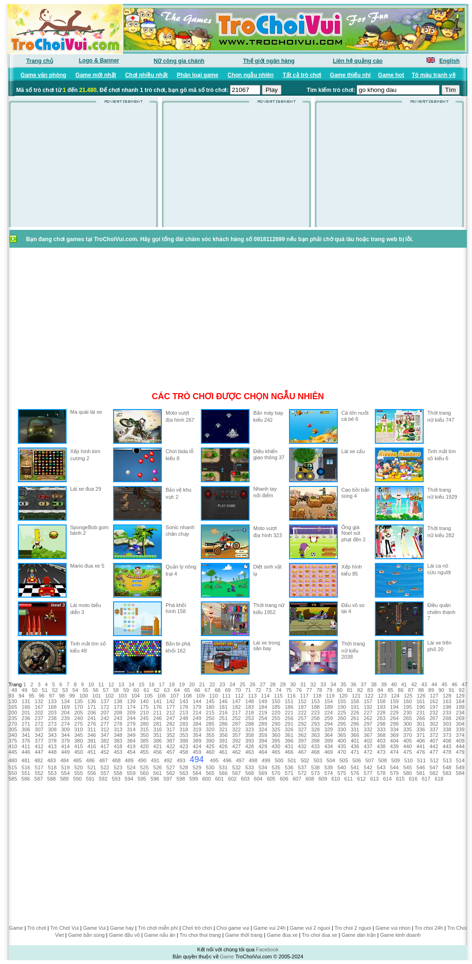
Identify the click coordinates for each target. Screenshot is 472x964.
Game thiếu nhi (350, 75)
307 (39, 729)
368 (381, 735)
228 (381, 712)
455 (144, 752)
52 (55, 690)
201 (26, 712)
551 (26, 773)
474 (394, 752)
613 (374, 779)
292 (302, 724)
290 (276, 724)
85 (390, 690)
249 (197, 718)
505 (343, 760)
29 (283, 684)
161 (420, 701)
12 (111, 684)
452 (104, 752)
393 (249, 741)
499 (266, 760)
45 (444, 684)
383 (118, 741)
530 (210, 767)
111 (226, 695)
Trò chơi (36, 928)
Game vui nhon (393, 928)
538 (315, 767)
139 (131, 701)
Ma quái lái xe (86, 412)
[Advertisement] (83, 168)
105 (148, 695)
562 (171, 773)
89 (431, 690)
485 (77, 760)
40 (393, 684)
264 (394, 718)
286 (223, 724)
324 (263, 729)
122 (369, 695)
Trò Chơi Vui (64, 928)
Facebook (267, 949)
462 (236, 752)
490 (142, 760)
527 (171, 767)
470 (341, 752)
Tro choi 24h (429, 928)
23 (222, 684)
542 (368, 767)
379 (65, 741)
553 (52, 773)
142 (171, 701)
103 (122, 695)
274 (65, 724)
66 (197, 690)
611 (348, 779)
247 (171, 718)
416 (91, 746)
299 (394, 724)
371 (420, 735)
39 (384, 684)
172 (104, 707)
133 (52, 701)
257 (302, 718)
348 (118, 735)
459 (197, 752)
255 (276, 718)
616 (413, 779)
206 (91, 712)
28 (272, 684)
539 (328, 767)
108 (187, 695)
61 (146, 690)
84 (380, 690)
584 (460, 773)
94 (21, 695)
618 (439, 779)
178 (184, 707)
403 (381, 741)
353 (184, 735)
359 (263, 735)
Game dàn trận (359, 935)
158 (381, 701)
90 (441, 690)
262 (368, 718)
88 (421, 690)
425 (210, 746)
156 (354, 701)
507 (369, 760)
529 (197, 767)
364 (328, 735)
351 (157, 735)
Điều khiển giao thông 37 (269, 454)
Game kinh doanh (400, 935)
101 (96, 695)
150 (276, 701)
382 (104, 741)
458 (184, 752)
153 (315, 701)
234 (460, 712)
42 (414, 684)
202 (39, 712)
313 (118, 729)
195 (407, 707)
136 (91, 701)
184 (263, 707)
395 (276, 741)
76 (299, 690)
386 (157, 741)
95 (31, 695)
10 (91, 684)
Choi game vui (232, 928)
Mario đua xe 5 (87, 566)
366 (354, 735)
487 (103, 760)
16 (151, 684)
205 (78, 712)
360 (276, 735)
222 (302, 712)
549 (460, 767)
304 (460, 724)
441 (420, 746)
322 (236, 729)
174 (131, 707)
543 (381, 767)
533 (249, 767)
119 (330, 695)
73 (268, 690)
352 (171, 735)
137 (104, 701)
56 (96, 690)
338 (447, 729)
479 (460, 752)
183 (249, 707)
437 (368, 746)
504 (331, 760)
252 (236, 718)
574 (328, 773)
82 (360, 690)
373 (447, 735)
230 (407, 712)
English (449, 61)
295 (341, 724)
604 (258, 779)
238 (52, 718)
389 (197, 741)
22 (212, 684)
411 (26, 746)
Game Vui (94, 928)
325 (276, 729)
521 (91, 767)
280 (144, 724)
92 (461, 690)
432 (302, 746)
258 (315, 718)
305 (12, 729)
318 (184, 729)
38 (373, 684)
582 (434, 773)
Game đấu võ (124, 935)
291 (289, 724)
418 (118, 746)
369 (394, 735)
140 (144, 701)
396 (289, 741)
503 (317, 760)
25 (242, 684)
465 (276, 752)
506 (356, 760)
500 (278, 760)
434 (328, 746)
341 (26, 735)
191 (354, 707)
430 (276, 746)
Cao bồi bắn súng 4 (356, 493)
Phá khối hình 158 (176, 608)
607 (297, 779)
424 (197, 746)
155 (341, 701)
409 (460, 741)
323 (249, 729)
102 (109, 695)
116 (291, 695)
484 (64, 760)
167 (39, 707)
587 (38, 779)
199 (460, 707)
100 (83, 695)
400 (341, 741)
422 (171, 746)
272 (39, 724)
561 (157, 773)
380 (78, 741)
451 (91, 752)
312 (104, 729)
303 (447, 724)
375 (12, 741)
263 (381, 718)
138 (118, 701)
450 (78, 752)
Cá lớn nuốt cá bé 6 (355, 416)
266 (420, 718)
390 (210, 741)
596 (155, 779)
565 (210, 773)
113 (252, 695)
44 (434, 684)
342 (39, 735)
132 (39, 701)
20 (192, 684)
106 (161, 695)
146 (223, 701)
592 (103, 779)
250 (210, 718)
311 (91, 729)
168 (52, 707)
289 (263, 724)
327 (302, 729)
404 (394, 741)
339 (460, 729)
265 (407, 718)
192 (368, 707)
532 (236, 767)
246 (157, 718)
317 (171, 729)
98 (62, 695)
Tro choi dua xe (319, 935)
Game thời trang (244, 935)
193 (381, 707)
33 (323, 684)
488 (116, 760)
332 (368, 729)
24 (232, 684)
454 (131, 752)
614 (387, 779)
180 (210, 707)
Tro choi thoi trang (200, 935)
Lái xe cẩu (353, 451)
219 (263, 712)
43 (424, 684)
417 (104, 746)
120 (343, 695)
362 (302, 735)
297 (368, 724)
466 (289, 752)
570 (276, 773)
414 (65, 746)
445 (12, 752)
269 (460, 718)
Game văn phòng (43, 75)
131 (26, 701)
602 (232, 779)
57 (105, 690)
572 (302, 773)
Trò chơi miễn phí (158, 928)
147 (236, 701)
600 (206, 779)
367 (368, 735)
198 (447, 707)
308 (52, 729)
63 (166, 690)
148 (249, 701)
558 (118, 773)
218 (249, 712)
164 (460, 701)
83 (370, 690)
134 (65, 701)
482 (38, 760)
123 (382, 695)
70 (238, 690)
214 (197, 712)
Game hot (391, 75)
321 (223, 729)
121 (356, 695)
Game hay (122, 928)
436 (354, 746)
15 (142, 684)
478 (447, 752)
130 (12, 701)
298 (381, 724)
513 (447, 760)
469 (328, 752)
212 (171, 712)
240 (78, 718)
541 (354, 767)
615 (400, 779)
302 (434, 724)
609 (323, 779)
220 (276, 712)
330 (341, 729)
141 (157, 701)
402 (368, 741)
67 (207, 690)
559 (131, 773)
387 (171, 741)
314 (131, 729)
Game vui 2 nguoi (310, 928)
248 (184, 718)
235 (12, 718)
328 (315, 729)
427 (236, 746)
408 (447, 741)
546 (420, 767)
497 (240, 760)
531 (223, 767)
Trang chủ (39, 61)
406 (420, 741)
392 (236, 741)
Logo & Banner (99, 60)
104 (135, 695)
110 (213, 695)
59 (126, 690)
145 (210, 701)
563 (184, 773)
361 (289, 735)
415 (78, 746)
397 (302, 741)
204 (65, 712)
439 (394, 746)
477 (434, 752)
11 (101, 684)
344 (65, 735)
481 (26, 760)
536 (289, 767)
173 (118, 707)
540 (341, 767)
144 (197, 701)
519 (65, 767)
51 (44, 690)
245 (144, 718)
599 (193, 779)
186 (289, 707)
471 (354, 752)
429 (263, 746)
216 (223, 712)
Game (16, 928)
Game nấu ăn (159, 935)
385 (144, 741)
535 (276, 767)
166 (26, 707)
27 (263, 684)
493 (181, 760)
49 (24, 690)
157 (368, 701)
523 (118, 767)
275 (78, 724)
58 (116, 690)
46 (454, 684)
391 (223, 741)
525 (144, 767)
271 (26, 724)
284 (197, 724)
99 (72, 695)
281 (157, 724)
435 (341, 746)
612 (361, 779)
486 (90, 760)
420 (144, 746)
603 (245, 779)
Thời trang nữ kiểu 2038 (353, 650)
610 (335, 779)
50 (35, 690)
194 (394, 707)
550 (12, 773)
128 (447, 695)
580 (407, 773)
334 (394, 729)
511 (421, 760)
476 (420, 752)
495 (214, 760)
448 (52, 752)
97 (51, 695)
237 (39, 718)
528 (184, 767)
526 (157, 767)
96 (42, 695)
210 (144, 712)
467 (302, 752)
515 (12, 767)
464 (263, 752)
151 (289, 701)
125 (408, 695)
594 (129, 779)
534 (263, 767)
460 (210, 752)
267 (434, 718)
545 (407, 767)
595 (141, 779)
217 (236, 712)
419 (131, 746)
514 (460, 760)
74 (279, 690)
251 (223, 718)
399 (328, 741)
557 (104, 773)
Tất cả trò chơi (301, 75)
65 (187, 690)
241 (91, 718)
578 (381, 773)
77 (309, 690)
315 (144, 729)
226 (354, 712)
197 (434, 707)
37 (363, 684)
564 (197, 773)
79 (329, 690)
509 (395, 760)
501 (292, 760)
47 (464, 684)
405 (407, 741)
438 (381, 746)
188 (315, 707)
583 (447, 773)
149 (263, 701)
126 (421, 695)
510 (408, 760)
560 (144, 773)
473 (381, 752)
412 (39, 746)
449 (65, 752)
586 (26, 779)
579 (394, 773)
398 (315, 741)
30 (293, 684)
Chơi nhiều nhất (146, 75)
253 (249, 718)
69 (227, 690)
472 (368, 752)
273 (52, 724)
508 (382, 760)
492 (168, 760)
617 (426, 779)
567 (236, 773)
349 (131, 735)
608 (309, 779)
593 (116, 779)
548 (447, 767)
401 (354, 741)
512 (434, 760)
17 (162, 684)
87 (410, 690)
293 (315, 724)
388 (184, 741)
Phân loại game (197, 75)
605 (271, 779)
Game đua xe (281, 935)
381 (91, 741)
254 (263, 718)
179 (197, 707)
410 (12, 746)
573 (315, 773)
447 (39, 752)
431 (289, 746)
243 (118, 718)
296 (354, 724)
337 (434, 729)
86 (400, 690)
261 (354, 718)
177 (171, 707)
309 (65, 729)
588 (51, 779)
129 (460, 695)
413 (52, 746)
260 (341, 718)
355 (210, 735)
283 (184, 724)
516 (26, 767)
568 (249, 773)
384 (131, 741)
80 (340, 690)
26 (252, 684)
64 (177, 690)
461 (223, 752)
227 (368, 712)
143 (184, 701)
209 (131, 712)
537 (302, 767)
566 (223, 773)
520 (78, 767)
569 (263, 773)
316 (157, 729)
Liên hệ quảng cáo (357, 61)
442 (434, 746)
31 (303, 684)
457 (171, 752)
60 (136, 690)
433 (315, 746)
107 (174, 695)
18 (172, 684)
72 (258, 690)
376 (26, 741)
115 (278, 695)
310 (78, 729)
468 (315, 752)
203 (52, 712)
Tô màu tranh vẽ (434, 75)
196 (420, 707)
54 (75, 690)
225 (341, 712)
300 (407, 724)
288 (249, 724)
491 (155, 760)
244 (131, 718)
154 (328, 701)
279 (131, 724)
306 (26, 729)
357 (236, 735)
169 (65, 707)
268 (447, 718)
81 (349, 690)
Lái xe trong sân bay (266, 645)
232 (434, 712)
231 (420, 712)
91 (451, 690)
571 (289, 773)
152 (302, 701)
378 (52, 741)
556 (91, 773)
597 (167, 779)
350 (144, 735)
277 (104, 724)
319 (197, 729)
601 (219, 779)
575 (341, 773)
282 (171, 724)
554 (65, 773)
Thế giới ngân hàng (269, 61)
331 (354, 729)
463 (249, 752)
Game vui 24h (269, 928)
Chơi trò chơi (197, 928)
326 (289, 729)
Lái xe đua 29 (85, 489)
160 (407, 701)
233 (447, 712)
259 (328, 718)
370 (407, 735)
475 (407, 752)
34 (333, 684)
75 (288, 690)
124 (395, 695)
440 (407, 746)
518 (52, 767)
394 (263, 741)
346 (91, 735)
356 (223, 735)
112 (239, 695)
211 (157, 712)
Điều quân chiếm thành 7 (441, 611)
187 (302, 707)
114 (265, 695)
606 (284, 779)
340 (12, 735)
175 (144, 707)
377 (39, 741)
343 (52, 735)
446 (26, 752)
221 (289, 712)
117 (304, 695)
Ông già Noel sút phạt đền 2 (354, 533)
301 (420, 724)
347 (104, 735)
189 (328, 707)
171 (91, 707)
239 (65, 718)
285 (210, 724)
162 (434, 701)
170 (78, 707)
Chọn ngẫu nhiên (251, 75)
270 (12, 724)
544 (394, 767)
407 (434, 741)
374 (460, 735)
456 (157, 752)
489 (129, 760)
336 (420, 729)
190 (341, 707)
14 (131, 684)
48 (14, 690)
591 (90, 779)
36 (353, 684)
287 (236, 724)
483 (51, 760)
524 (131, 767)
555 (78, 773)
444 (460, 746)
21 (202, 684)
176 (157, 707)
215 (210, 712)
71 (248, 690)
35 (343, 684)
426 (223, 746)
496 (227, 760)
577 (368, 773)
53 (65, 690)
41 (404, 684)
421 (157, 746)
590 (77, 779)
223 (315, 712)
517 (39, 767)
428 (249, 746)
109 (200, 695)
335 (407, 729)
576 (354, 773)
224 (328, 712)
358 (249, 735)
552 (39, 773)
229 (394, 712)
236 (26, 718)
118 (317, 695)
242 (104, 718)
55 (85, 690)
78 (319, 690)
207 (104, 712)
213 (184, 712)
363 (315, 735)
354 (197, 735)
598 (180, 779)
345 (78, 735)
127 (434, 695)
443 (447, 746)
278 (118, 724)
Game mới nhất (96, 75)
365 (341, 735)
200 (12, 712)
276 (91, 724)
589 (64, 779)
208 (118, 712)
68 (218, 690)
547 (434, 767)
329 (328, 729)
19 (182, 684)
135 (78, 701)
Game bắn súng (86, 935)
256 (289, 718)
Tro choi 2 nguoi (353, 928)
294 (328, 724)
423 (184, 746)
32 (313, 684)
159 (394, 701)
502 (305, 760)
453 (118, 752)
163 (447, 701)
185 (276, 707)
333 (381, 729)
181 (223, 707)
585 (12, 779)
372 (434, 735)
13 (121, 684)
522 (104, 767)
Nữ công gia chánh (179, 61)
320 (210, 729)
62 (157, 690)
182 (236, 707)
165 (12, 707)
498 (253, 760)
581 (420, 773)
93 (11, 695)
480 (12, 760)
